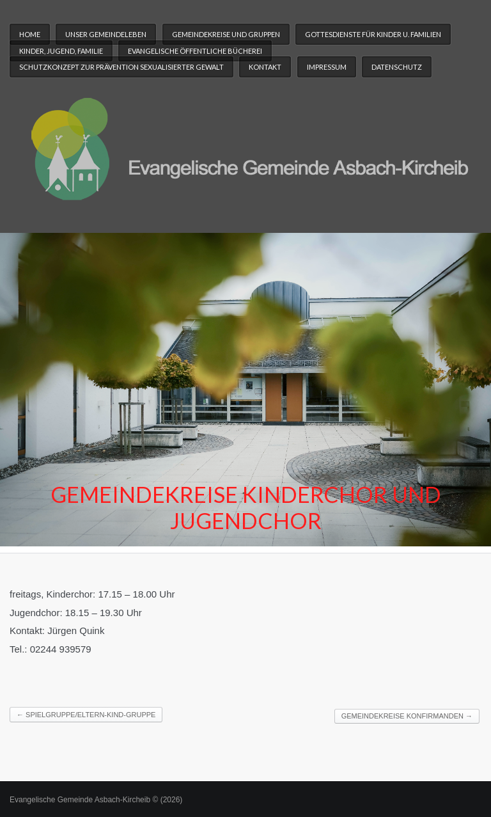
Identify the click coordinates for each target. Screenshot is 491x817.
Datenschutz (396, 67)
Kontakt (265, 67)
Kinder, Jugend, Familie (61, 51)
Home (29, 34)
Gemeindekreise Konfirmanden (406, 716)
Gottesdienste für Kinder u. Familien (373, 34)
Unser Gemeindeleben (105, 34)
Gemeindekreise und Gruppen (226, 34)
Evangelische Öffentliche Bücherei (195, 51)
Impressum (327, 67)
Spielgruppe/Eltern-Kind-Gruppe (86, 714)
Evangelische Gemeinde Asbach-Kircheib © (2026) (96, 799)
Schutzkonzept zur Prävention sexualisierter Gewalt (121, 67)
